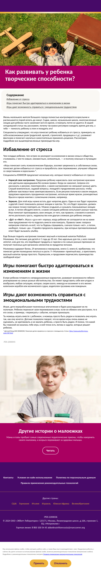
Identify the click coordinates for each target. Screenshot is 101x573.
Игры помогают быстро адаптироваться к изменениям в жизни (38, 103)
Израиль (46, 503)
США (14, 503)
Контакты (8, 477)
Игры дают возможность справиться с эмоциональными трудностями (42, 107)
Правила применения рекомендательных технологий (49, 483)
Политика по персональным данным (76, 477)
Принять (39, 563)
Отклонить (60, 563)
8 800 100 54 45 (39, 527)
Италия (35, 503)
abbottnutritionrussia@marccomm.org (66, 527)
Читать (50, 450)
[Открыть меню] (4, 5)
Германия (24, 503)
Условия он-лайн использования (34, 477)
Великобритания (80, 503)
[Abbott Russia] (51, 535)
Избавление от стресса (18, 99)
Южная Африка (61, 503)
